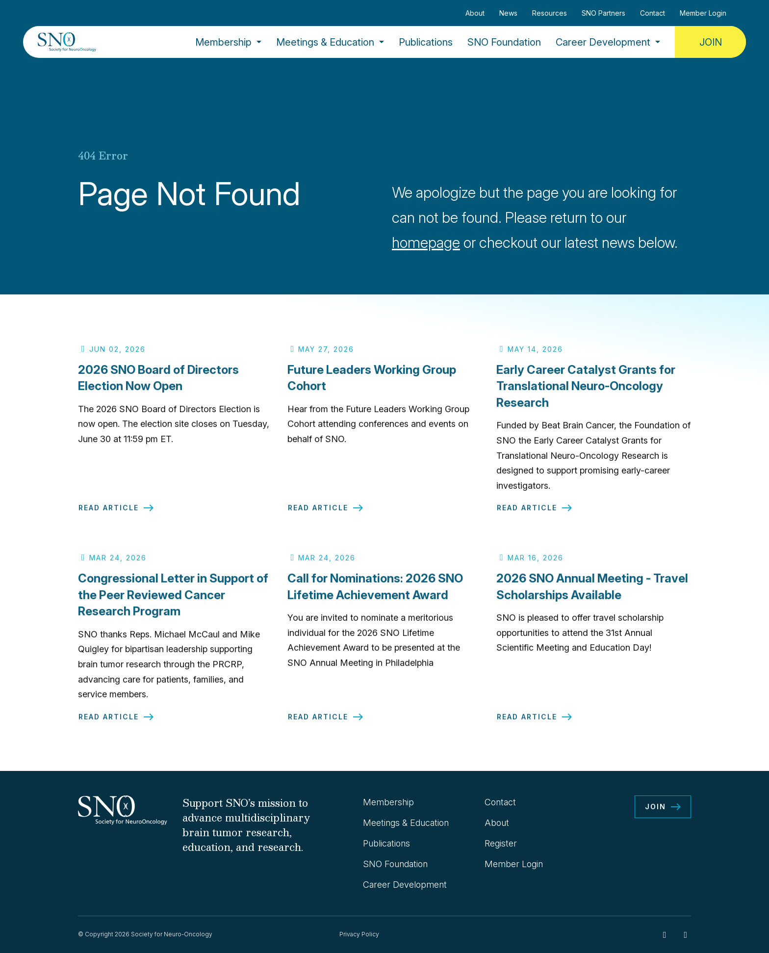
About (475, 13)
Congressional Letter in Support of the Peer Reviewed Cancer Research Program (173, 600)
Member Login (703, 13)
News (508, 13)
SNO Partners (603, 13)
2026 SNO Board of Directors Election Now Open (158, 383)
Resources (549, 13)
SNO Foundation (504, 42)
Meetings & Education (325, 42)
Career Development (603, 42)
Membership (223, 42)
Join (710, 42)
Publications (426, 42)
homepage (426, 242)
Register (501, 843)
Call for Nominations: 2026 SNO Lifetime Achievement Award (375, 592)
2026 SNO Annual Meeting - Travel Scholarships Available (592, 592)
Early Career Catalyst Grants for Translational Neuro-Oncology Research (585, 391)
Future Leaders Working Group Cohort (371, 383)
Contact (652, 13)
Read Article (108, 513)
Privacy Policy (359, 934)
